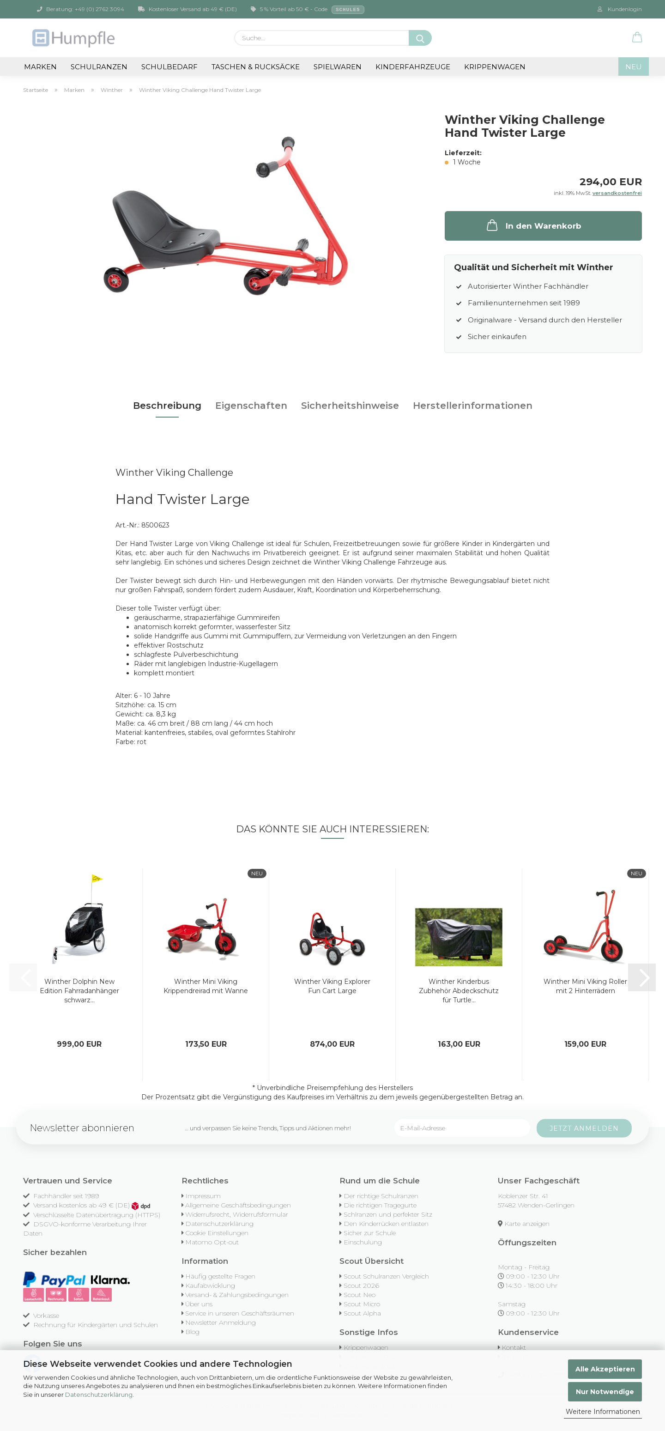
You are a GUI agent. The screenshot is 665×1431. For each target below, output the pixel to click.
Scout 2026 (361, 1285)
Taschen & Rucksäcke (256, 66)
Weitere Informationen (603, 1411)
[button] (637, 37)
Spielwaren (338, 66)
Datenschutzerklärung (99, 1394)
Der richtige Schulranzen (381, 1196)
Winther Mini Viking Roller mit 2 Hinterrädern (585, 986)
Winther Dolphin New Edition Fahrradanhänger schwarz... (79, 990)
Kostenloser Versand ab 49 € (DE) (187, 9)
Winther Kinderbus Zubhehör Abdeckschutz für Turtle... (459, 990)
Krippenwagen (495, 66)
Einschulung (363, 1242)
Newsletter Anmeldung (220, 1322)
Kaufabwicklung (210, 1285)
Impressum (203, 1196)
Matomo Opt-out (212, 1242)
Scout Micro (362, 1304)
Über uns (198, 1304)
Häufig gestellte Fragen (220, 1276)
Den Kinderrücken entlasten (386, 1223)
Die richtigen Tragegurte (380, 1205)
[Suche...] (420, 38)
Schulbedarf (169, 66)
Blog (192, 1332)
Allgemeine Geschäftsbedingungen (238, 1205)
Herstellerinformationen (472, 405)
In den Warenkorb (533, 225)
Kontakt (514, 1347)
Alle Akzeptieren (605, 1369)
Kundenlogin (620, 9)
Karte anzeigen (527, 1223)
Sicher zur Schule (370, 1233)
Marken (40, 66)
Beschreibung (167, 405)
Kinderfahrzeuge (412, 66)
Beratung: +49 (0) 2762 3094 (80, 9)
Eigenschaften (251, 405)
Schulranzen (99, 66)
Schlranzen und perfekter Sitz (388, 1214)
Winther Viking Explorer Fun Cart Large (332, 986)
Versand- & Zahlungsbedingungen (237, 1295)
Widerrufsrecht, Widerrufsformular (236, 1214)
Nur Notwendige (605, 1392)
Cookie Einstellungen (216, 1233)
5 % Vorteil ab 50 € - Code (307, 10)
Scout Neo (359, 1295)
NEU (633, 66)
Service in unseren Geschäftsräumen (239, 1313)
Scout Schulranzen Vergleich (386, 1276)
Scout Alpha (362, 1313)
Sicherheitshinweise (350, 405)
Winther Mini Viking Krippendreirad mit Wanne (205, 986)
